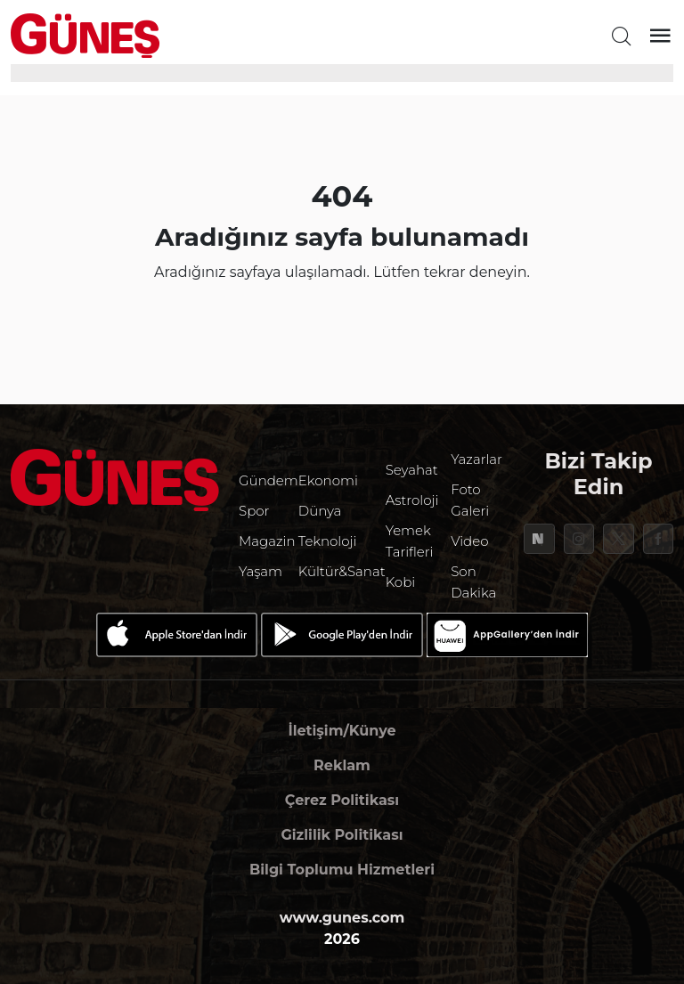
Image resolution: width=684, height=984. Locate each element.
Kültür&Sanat (342, 571)
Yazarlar (476, 459)
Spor (254, 510)
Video (469, 541)
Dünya (320, 510)
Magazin (267, 541)
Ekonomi (328, 480)
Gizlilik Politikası (342, 834)
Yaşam (260, 571)
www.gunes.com (342, 917)
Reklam (342, 765)
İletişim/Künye (341, 730)
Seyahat (412, 469)
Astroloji (412, 500)
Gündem (268, 480)
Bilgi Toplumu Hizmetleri (342, 869)
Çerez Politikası (342, 800)
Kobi (401, 581)
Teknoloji (327, 541)
